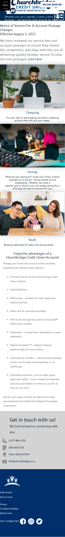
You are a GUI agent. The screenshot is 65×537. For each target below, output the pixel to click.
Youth (32, 240)
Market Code (6, 513)
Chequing (32, 112)
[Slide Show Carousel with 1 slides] (32, 156)
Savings (32, 172)
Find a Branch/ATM (19, 454)
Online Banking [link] (52, 4)
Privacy (3, 504)
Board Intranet (6, 497)
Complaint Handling (9, 509)
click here (35, 59)
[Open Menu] (5, 5)
